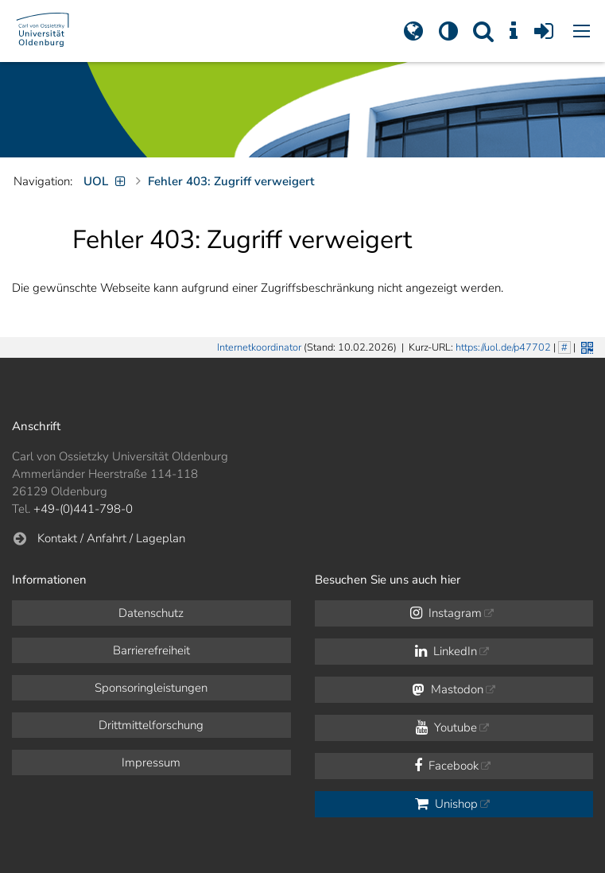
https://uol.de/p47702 (503, 347)
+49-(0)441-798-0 (83, 509)
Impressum (151, 762)
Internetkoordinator (259, 347)
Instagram (446, 613)
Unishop (446, 804)
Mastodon (448, 689)
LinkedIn (446, 651)
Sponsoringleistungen (151, 688)
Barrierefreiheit (151, 650)
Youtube (446, 727)
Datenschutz (151, 613)
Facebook (446, 766)
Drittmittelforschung (151, 725)
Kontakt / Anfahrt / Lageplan (111, 538)
